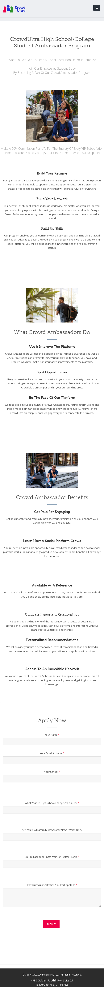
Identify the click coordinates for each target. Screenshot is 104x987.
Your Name (52, 734)
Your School (52, 771)
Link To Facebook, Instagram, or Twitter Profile (52, 857)
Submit (51, 924)
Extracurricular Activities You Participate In (52, 885)
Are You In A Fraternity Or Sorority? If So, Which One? (52, 830)
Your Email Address (52, 753)
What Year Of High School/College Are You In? (52, 803)
